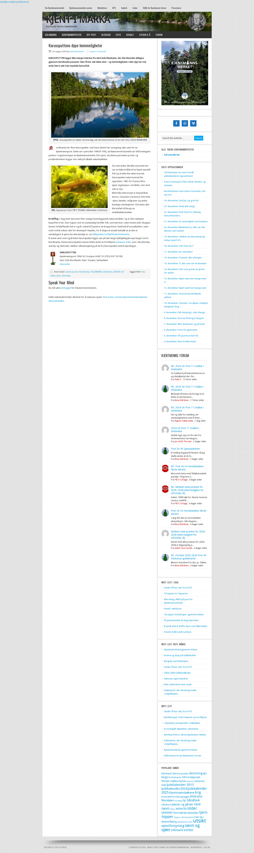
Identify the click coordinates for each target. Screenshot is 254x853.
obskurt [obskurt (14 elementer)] (166, 804)
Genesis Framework (179, 847)
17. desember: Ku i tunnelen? (178, 251)
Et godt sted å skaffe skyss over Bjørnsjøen (185, 626)
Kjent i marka (78, 19)
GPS (114, 7)
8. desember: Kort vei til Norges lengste (184, 318)
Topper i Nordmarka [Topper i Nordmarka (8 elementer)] (183, 817)
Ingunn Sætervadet (184, 421)
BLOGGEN (105, 34)
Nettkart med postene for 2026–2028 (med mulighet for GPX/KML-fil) (188, 534)
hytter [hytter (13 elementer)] (182, 781)
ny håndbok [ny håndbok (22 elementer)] (191, 800)
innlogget (66, 288)
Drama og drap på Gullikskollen (180, 655)
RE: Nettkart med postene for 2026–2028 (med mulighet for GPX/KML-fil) (187, 490)
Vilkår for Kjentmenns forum (154, 7)
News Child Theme (156, 847)
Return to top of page (55, 847)
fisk (143, 272)
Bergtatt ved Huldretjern (176, 661)
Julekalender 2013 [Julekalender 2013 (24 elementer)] (180, 785)
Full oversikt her (172, 155)
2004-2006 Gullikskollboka (177, 672)
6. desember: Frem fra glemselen (180, 330)
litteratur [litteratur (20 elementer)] (196, 796)
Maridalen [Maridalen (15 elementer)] (167, 800)
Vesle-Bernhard (77, 51)
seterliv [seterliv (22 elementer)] (181, 808)
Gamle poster (72, 272)
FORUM (159, 34)
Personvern (176, 7)
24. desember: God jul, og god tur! (181, 200)
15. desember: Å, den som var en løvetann (185, 263)
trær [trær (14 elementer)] (196, 817)
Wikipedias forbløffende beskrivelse (111, 234)
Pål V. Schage (181, 479)
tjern (58, 276)
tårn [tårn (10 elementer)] (202, 817)
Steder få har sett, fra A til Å (178, 587)
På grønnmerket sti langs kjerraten (181, 620)
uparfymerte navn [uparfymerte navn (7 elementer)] (185, 822)
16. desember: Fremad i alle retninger (183, 257)
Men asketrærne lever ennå (177, 684)
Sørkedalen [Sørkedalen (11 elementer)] (193, 812)
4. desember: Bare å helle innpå (180, 341)
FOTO (118, 34)
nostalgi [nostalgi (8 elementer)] (178, 800)
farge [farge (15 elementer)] (164, 777)
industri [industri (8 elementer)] (190, 781)
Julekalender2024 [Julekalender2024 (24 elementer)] (174, 788)
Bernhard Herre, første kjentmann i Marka (185, 734)
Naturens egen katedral (176, 678)
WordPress (196, 847)
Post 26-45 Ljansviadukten (185, 448)
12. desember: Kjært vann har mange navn (185, 288)
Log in (207, 847)
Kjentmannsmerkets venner (80, 7)
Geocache (65, 264)
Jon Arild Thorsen (183, 441)
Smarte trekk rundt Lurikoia (177, 632)
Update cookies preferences (14, 2)
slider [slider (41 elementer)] (192, 808)
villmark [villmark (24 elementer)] (177, 830)
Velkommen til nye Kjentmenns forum (182, 755)
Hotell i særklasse (173, 608)
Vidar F (178, 379)
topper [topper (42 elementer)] (167, 816)
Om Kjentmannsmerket (54, 7)
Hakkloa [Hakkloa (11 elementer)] (174, 781)
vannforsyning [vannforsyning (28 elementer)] (172, 826)
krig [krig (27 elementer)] (198, 792)
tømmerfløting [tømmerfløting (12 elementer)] (169, 821)
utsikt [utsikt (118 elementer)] (199, 821)
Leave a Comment (98, 51)
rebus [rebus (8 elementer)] (172, 809)
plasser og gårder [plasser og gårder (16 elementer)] (182, 804)
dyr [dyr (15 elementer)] (205, 773)
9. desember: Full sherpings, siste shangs (184, 312)
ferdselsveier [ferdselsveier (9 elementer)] (174, 777)
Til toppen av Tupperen (176, 593)
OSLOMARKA (51, 34)
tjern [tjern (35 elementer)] (203, 812)
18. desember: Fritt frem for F (179, 246)
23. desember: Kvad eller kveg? (179, 206)
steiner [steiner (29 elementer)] (167, 813)
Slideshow (107, 272)
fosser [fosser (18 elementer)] (165, 781)
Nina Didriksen (182, 400)
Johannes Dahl (123, 242)
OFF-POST (91, 34)
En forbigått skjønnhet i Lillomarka (181, 729)
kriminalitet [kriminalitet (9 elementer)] (167, 797)
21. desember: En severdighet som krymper (186, 221)
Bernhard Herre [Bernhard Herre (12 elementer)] (169, 773)
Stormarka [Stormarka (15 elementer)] (179, 812)
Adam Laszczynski (183, 548)
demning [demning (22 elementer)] (195, 773)
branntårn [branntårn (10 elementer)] (184, 773)
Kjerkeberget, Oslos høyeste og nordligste (185, 717)
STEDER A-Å (144, 34)
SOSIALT (130, 34)
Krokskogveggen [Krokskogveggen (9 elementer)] (181, 797)
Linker (135, 7)
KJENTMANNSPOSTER (71, 34)
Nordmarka (84, 272)
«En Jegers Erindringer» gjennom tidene (184, 614)
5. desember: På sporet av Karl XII (181, 335)
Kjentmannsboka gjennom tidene (180, 649)
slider (52, 276)
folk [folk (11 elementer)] (184, 777)
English (124, 7)
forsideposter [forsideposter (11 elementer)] (193, 777)
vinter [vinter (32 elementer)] (188, 830)
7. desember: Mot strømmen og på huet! (184, 324)
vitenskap (66, 276)
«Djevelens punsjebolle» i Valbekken (182, 723)
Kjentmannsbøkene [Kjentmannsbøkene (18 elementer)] (181, 792)
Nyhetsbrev (102, 7)
